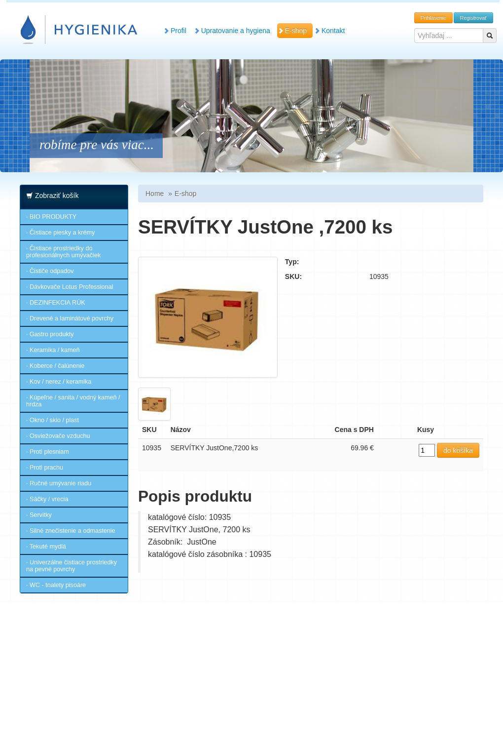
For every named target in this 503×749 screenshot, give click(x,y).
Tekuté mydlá (48, 546)
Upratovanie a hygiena (234, 31)
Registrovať (473, 18)
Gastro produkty (52, 334)
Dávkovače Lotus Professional (71, 286)
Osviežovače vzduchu (60, 436)
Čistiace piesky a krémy (62, 232)
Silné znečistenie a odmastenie (72, 530)
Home (154, 193)
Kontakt (332, 31)
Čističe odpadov (52, 271)
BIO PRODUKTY (53, 216)
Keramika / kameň (55, 350)
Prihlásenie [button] (433, 18)
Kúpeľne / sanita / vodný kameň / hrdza (73, 401)
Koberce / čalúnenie (57, 365)
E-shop (295, 31)
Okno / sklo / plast (54, 420)
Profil (177, 31)
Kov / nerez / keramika (60, 381)
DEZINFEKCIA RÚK (57, 302)
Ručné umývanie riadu (60, 483)
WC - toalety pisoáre (58, 585)
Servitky (41, 515)
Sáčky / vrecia (49, 499)
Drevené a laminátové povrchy (71, 318)
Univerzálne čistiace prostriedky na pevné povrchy (71, 566)
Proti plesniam (49, 451)
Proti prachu (46, 467)
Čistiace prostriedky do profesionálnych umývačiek (63, 252)
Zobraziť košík (57, 195)
